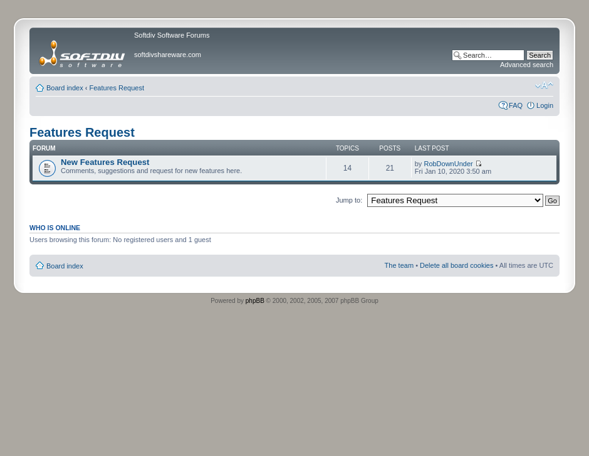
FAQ (516, 105)
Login (544, 105)
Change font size (544, 85)
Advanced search (526, 64)
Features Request (117, 88)
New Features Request (105, 162)
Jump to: (349, 200)
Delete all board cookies (456, 265)
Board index (64, 88)
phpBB (255, 300)
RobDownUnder (448, 163)
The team (399, 265)
